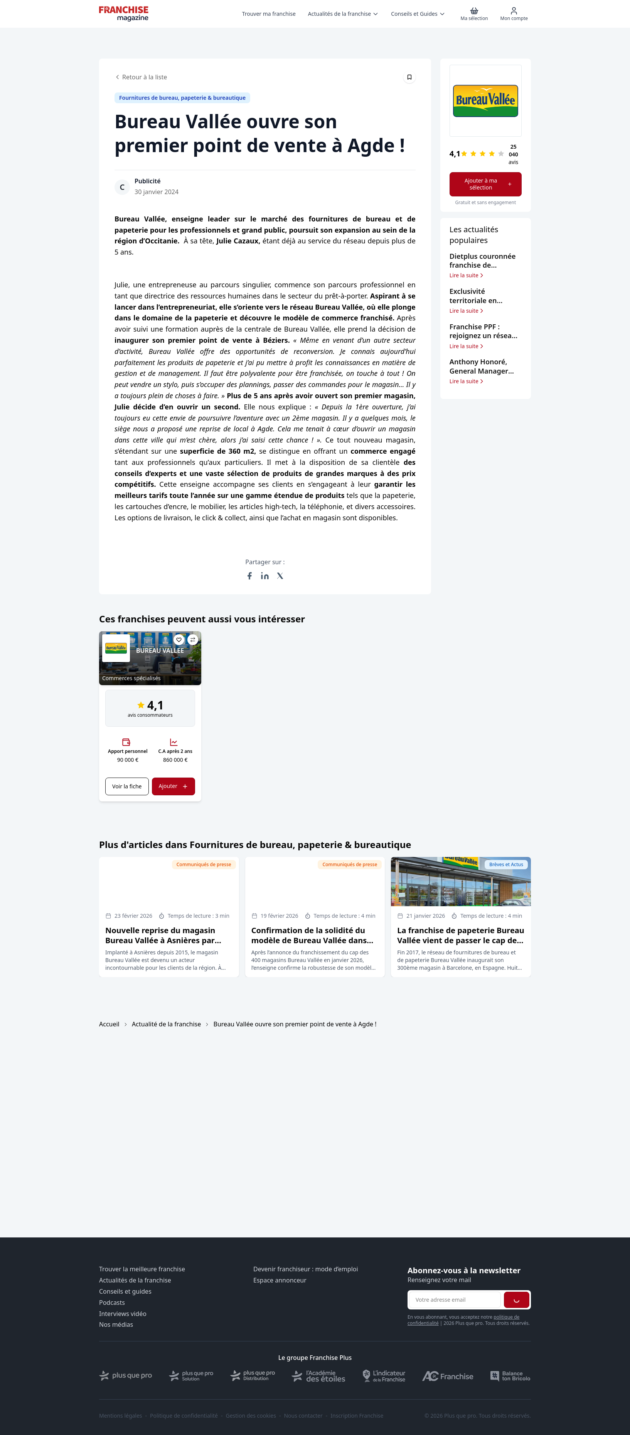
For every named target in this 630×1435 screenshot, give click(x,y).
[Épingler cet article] (409, 77)
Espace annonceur (280, 1280)
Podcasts (112, 1303)
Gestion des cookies (251, 1415)
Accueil (109, 1024)
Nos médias (116, 1325)
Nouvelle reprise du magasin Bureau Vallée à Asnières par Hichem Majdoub (160, 940)
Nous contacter (303, 1415)
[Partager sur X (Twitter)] (280, 576)
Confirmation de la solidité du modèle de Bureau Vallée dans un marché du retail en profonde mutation (313, 945)
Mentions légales (120, 1415)
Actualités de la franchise (135, 1280)
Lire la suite (467, 275)
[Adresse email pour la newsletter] (455, 1300)
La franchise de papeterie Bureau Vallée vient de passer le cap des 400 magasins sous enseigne (460, 940)
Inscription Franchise (356, 1415)
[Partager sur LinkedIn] (265, 576)
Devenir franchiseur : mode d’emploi (305, 1269)
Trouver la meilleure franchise (142, 1269)
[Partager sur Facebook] (249, 576)
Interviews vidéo (123, 1314)
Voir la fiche (126, 786)
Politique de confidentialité (184, 1415)
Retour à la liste (141, 77)
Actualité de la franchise (166, 1024)
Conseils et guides (125, 1291)
